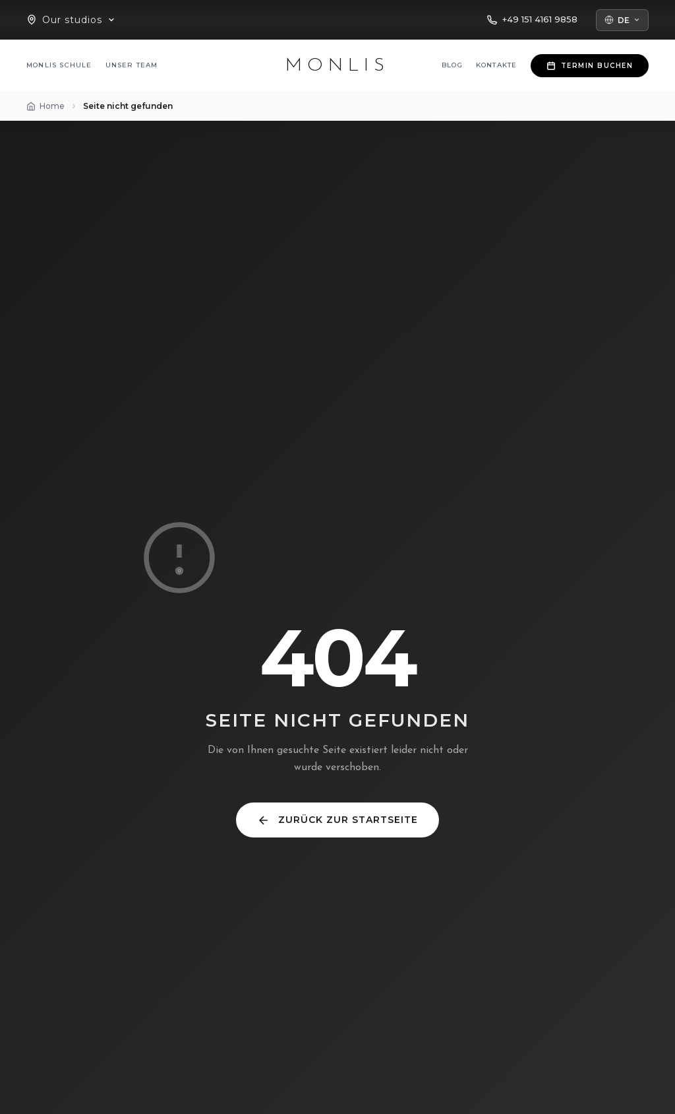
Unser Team (131, 65)
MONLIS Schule (59, 65)
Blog (452, 65)
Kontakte (496, 65)
